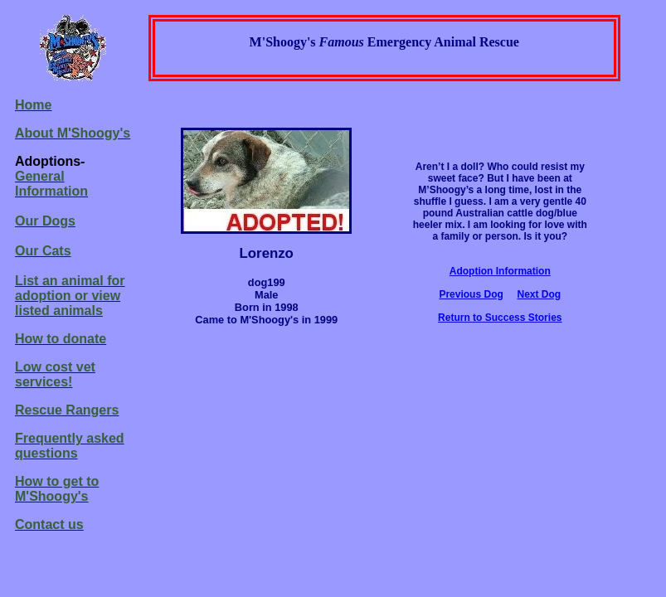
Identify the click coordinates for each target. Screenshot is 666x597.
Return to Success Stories (499, 317)
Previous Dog (471, 294)
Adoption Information (500, 271)
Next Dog (539, 294)
